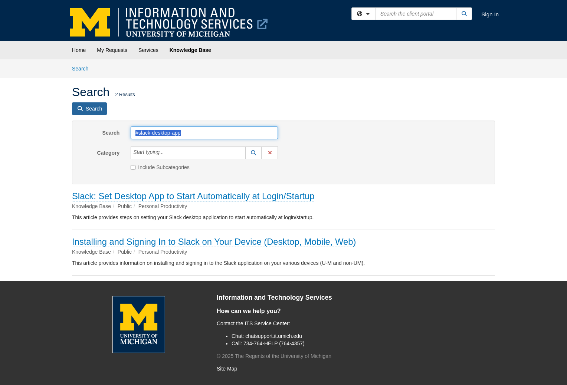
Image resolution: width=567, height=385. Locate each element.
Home (79, 50)
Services (148, 50)
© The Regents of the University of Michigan (274, 356)
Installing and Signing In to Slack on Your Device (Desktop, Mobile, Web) (214, 242)
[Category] (168, 153)
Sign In (490, 14)
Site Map (227, 369)
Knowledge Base (190, 50)
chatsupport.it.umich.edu (273, 336)
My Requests (112, 50)
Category (108, 153)
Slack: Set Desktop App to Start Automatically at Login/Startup (193, 196)
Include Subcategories (160, 167)
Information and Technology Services (274, 297)
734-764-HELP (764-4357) (274, 343)
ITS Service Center (267, 323)
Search (83, 68)
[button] (253, 153)
